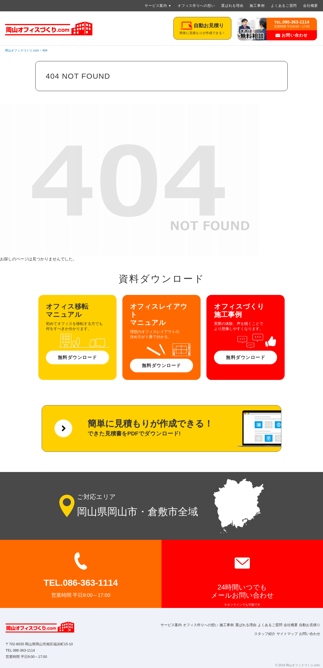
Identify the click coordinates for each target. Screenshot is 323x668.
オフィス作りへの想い (196, 6)
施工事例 (257, 6)
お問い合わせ (292, 35)
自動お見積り (229, 634)
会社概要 (310, 6)
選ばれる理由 (232, 6)
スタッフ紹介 (255, 634)
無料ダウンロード (77, 357)
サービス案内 (156, 6)
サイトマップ (281, 634)
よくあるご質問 (284, 6)
